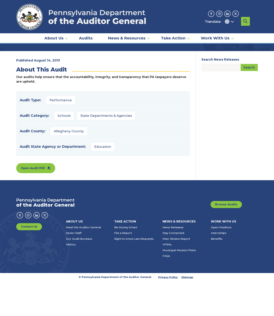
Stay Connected (173, 267)
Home (21, 54)
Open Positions (221, 262)
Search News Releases (220, 94)
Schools (64, 150)
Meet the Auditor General (83, 262)
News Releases (173, 262)
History (71, 279)
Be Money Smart (125, 262)
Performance (61, 135)
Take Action (173, 29)
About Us (53, 29)
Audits (86, 29)
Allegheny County (69, 166)
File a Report (123, 267)
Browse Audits (226, 239)
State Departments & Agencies (106, 150)
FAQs (166, 290)
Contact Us (29, 261)
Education (102, 181)
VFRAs (167, 279)
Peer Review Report (176, 273)
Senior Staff (73, 267)
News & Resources (126, 29)
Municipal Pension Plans (179, 285)
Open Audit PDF (33, 203)
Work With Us (215, 29)
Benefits (216, 273)
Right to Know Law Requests (134, 273)
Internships (218, 267)
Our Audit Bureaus (79, 273)
